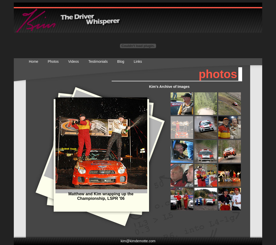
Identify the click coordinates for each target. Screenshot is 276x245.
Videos (73, 61)
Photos (53, 61)
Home (33, 61)
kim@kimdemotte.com (138, 241)
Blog (120, 61)
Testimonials (98, 61)
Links (138, 61)
